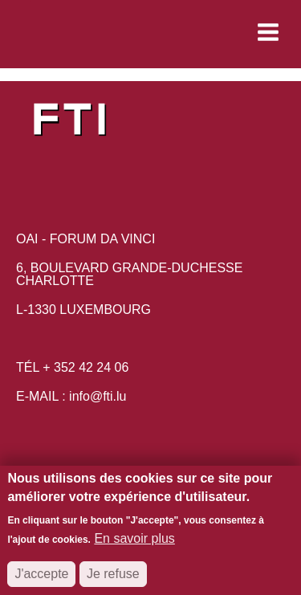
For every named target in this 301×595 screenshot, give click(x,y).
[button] (161, 32)
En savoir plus (134, 546)
